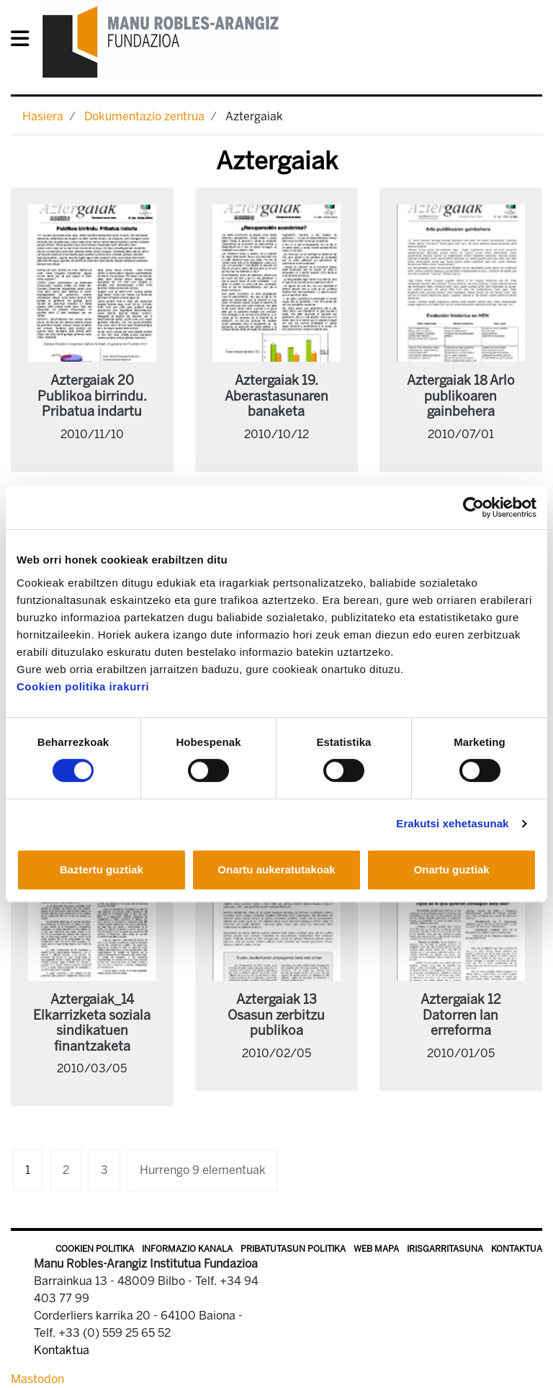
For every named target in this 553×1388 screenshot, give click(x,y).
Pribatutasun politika (293, 1249)
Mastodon (37, 1379)
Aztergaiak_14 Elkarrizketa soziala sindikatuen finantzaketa (91, 1023)
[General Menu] (24, 41)
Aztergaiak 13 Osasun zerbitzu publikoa (276, 1015)
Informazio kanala (187, 1249)
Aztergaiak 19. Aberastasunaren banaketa (276, 396)
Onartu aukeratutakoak (276, 869)
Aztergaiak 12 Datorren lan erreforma (461, 1015)
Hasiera (42, 116)
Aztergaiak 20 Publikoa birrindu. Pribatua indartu (92, 396)
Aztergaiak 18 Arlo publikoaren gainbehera (461, 396)
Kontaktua (516, 1249)
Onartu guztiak (452, 869)
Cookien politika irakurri (83, 686)
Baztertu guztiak (101, 869)
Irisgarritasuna (445, 1249)
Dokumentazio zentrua (144, 116)
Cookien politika (94, 1249)
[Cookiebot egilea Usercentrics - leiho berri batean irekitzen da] (473, 507)
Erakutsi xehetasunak (452, 823)
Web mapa (376, 1249)
